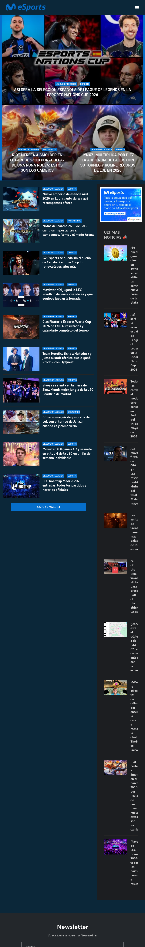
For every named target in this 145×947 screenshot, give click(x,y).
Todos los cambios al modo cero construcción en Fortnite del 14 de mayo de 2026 (134, 408)
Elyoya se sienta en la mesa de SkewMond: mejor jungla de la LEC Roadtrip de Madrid (67, 393)
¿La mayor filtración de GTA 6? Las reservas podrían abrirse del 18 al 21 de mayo (134, 475)
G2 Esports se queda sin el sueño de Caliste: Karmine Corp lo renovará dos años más (66, 262)
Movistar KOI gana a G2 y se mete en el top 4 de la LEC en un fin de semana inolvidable (67, 453)
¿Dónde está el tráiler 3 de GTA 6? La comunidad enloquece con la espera (134, 647)
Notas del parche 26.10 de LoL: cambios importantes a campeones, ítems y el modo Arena (68, 230)
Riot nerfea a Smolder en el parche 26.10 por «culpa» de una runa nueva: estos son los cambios (37, 163)
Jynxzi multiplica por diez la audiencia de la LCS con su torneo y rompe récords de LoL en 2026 (107, 163)
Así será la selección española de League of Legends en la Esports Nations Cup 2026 (72, 92)
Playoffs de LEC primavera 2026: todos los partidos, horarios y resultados (134, 862)
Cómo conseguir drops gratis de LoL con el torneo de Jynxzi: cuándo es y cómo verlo (65, 421)
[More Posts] (48, 507)
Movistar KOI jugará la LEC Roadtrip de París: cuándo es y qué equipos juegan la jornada (67, 295)
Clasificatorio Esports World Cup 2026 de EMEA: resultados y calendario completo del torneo (66, 330)
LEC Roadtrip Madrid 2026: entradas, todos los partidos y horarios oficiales (64, 485)
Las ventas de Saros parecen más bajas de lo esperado (134, 532)
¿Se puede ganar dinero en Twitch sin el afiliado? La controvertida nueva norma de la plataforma (134, 275)
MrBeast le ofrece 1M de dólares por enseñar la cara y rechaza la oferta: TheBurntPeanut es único (134, 716)
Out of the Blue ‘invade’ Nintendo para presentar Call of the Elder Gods (134, 586)
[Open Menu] (137, 7)
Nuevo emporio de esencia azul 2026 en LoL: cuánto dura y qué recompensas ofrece (65, 198)
